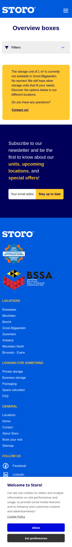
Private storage (12, 371)
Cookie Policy (16, 516)
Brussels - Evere (13, 352)
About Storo (10, 433)
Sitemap (8, 445)
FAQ (5, 396)
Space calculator (13, 390)
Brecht (6, 322)
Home (6, 421)
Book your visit (12, 439)
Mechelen (9, 315)
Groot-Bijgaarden (14, 328)
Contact (7, 427)
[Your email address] (22, 194)
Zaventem (9, 334)
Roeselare (9, 309)
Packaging (9, 383)
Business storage (14, 377)
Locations (9, 415)
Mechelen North (13, 346)
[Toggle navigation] (66, 10)
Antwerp (8, 340)
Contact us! (20, 110)
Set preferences (36, 538)
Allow (36, 528)
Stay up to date (50, 194)
